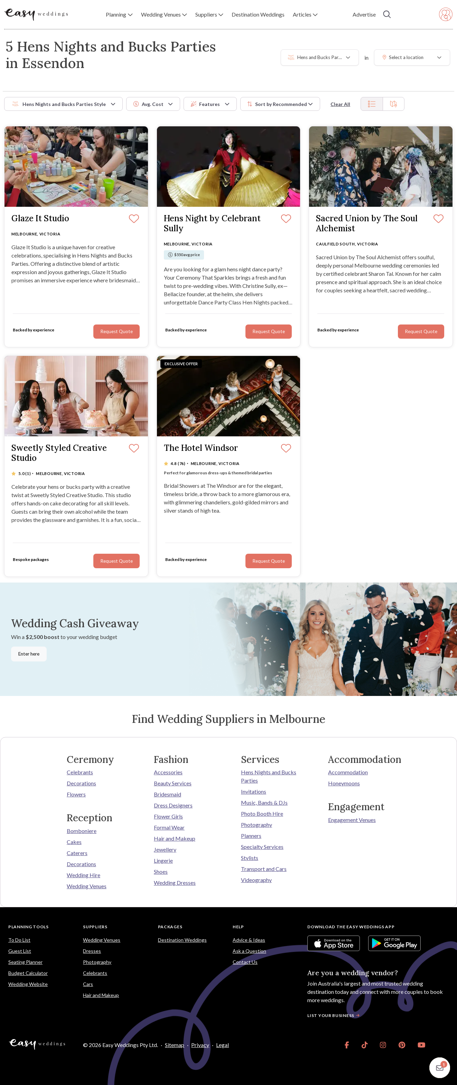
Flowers (76, 794)
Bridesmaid (167, 794)
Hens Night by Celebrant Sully (212, 224)
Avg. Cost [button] (148, 104)
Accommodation (348, 772)
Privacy (200, 1045)
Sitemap (174, 1045)
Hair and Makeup (174, 838)
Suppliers (95, 926)
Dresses (92, 951)
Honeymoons (344, 783)
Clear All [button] (340, 104)
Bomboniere (81, 830)
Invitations (253, 791)
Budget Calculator (28, 973)
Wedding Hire (83, 875)
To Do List (19, 940)
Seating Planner (25, 962)
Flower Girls (168, 816)
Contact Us (245, 962)
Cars (88, 984)
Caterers (77, 853)
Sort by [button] (277, 104)
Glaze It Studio (40, 219)
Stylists (249, 857)
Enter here (28, 654)
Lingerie (163, 860)
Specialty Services (262, 846)
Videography (256, 879)
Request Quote (268, 561)
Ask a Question (249, 951)
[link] (347, 1045)
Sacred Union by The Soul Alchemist (367, 224)
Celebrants (80, 772)
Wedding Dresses (175, 882)
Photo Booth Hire (262, 813)
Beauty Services (173, 783)
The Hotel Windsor (201, 448)
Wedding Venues (86, 886)
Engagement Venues (352, 819)
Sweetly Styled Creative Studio (59, 453)
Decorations (81, 783)
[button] (119, 14)
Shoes (161, 871)
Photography (256, 824)
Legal (222, 1045)
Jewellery (165, 849)
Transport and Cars (264, 868)
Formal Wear (169, 827)
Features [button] (205, 104)
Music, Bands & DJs (264, 802)
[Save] (286, 448)
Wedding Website (28, 984)
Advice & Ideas (249, 940)
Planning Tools (28, 926)
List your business (334, 1015)
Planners (251, 835)
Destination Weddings (182, 940)
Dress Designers (173, 805)
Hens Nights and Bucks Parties (268, 776)
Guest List (19, 951)
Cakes (74, 842)
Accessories (168, 772)
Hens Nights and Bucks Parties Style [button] (58, 104)
